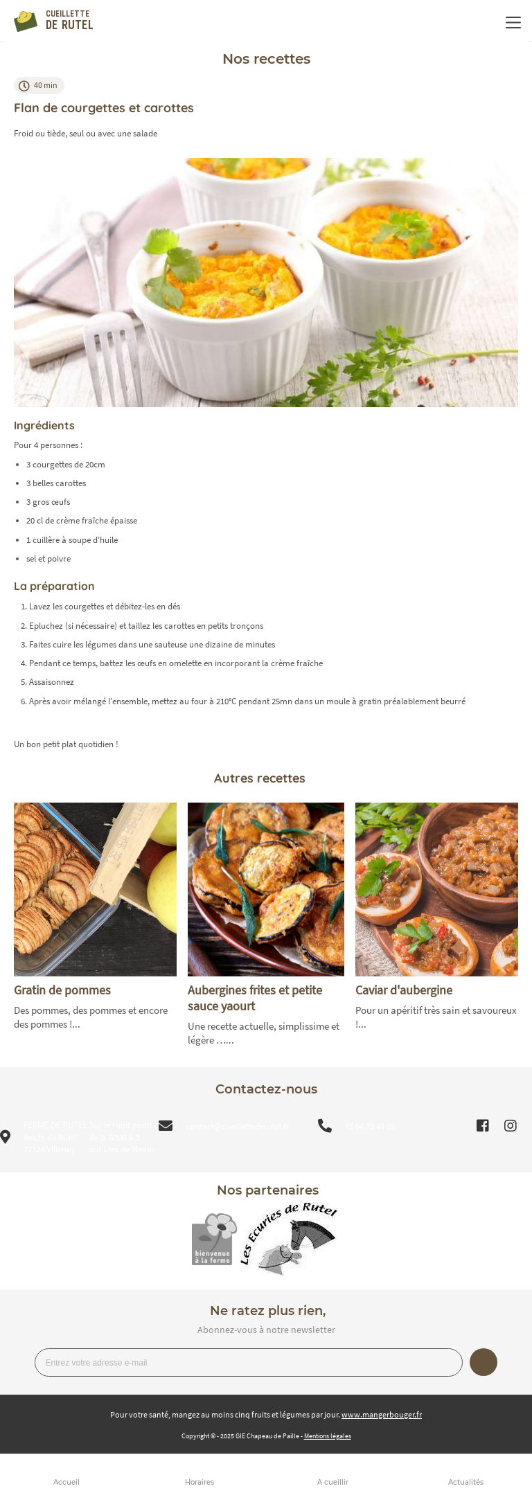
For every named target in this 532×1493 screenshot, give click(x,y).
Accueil (66, 1482)
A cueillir (332, 1482)
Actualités (466, 1482)
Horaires (199, 1482)
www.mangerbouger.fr (382, 1414)
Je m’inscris (483, 1362)
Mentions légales (327, 1435)
